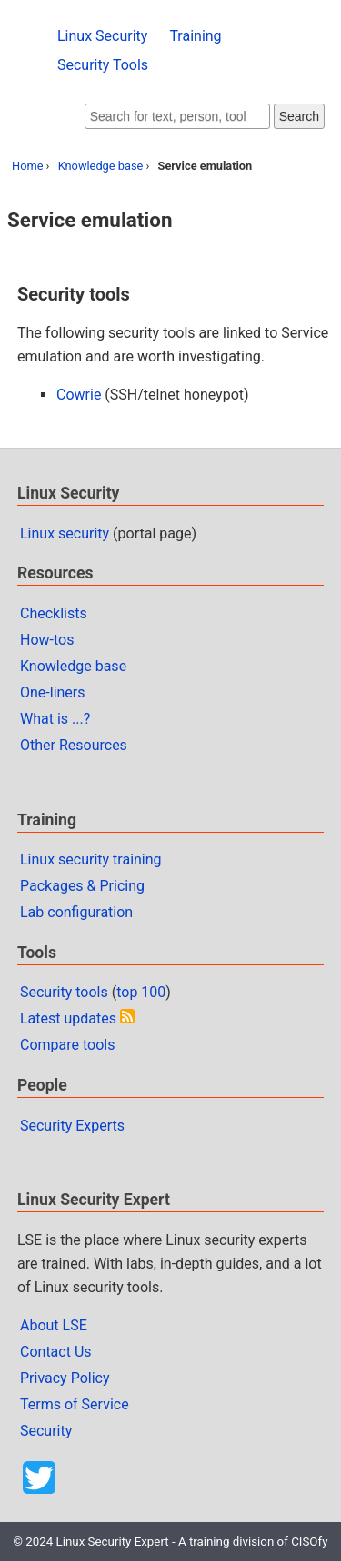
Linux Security (102, 35)
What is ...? (55, 718)
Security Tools (102, 65)
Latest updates (68, 1018)
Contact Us (56, 1351)
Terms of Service (74, 1404)
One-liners (52, 692)
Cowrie (78, 394)
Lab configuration (76, 912)
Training (195, 35)
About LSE (53, 1325)
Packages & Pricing (82, 885)
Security (46, 1430)
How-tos (47, 639)
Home (27, 166)
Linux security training (91, 859)
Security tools (64, 992)
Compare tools (67, 1044)
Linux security (64, 533)
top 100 (140, 992)
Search (299, 116)
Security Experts (72, 1125)
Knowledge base (101, 166)
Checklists (53, 613)
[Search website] (177, 116)
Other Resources (73, 745)
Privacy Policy (65, 1378)
